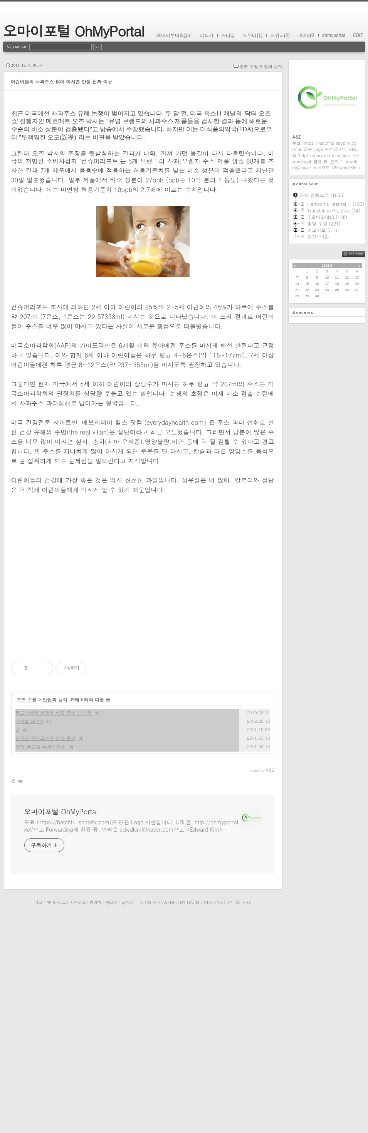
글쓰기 (127, 1118)
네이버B (305, 35)
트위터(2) (280, 35)
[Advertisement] (142, 156)
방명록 (95, 1118)
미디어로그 (56, 1118)
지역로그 (77, 1118)
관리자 (111, 1118)
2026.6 (327, 265)
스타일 (228, 35)
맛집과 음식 (55, 915)
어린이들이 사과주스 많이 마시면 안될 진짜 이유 (62, 81)
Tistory (242, 1118)
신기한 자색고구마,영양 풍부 (45, 953)
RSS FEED (359, 254)
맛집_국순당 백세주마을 (40, 962)
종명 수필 (27, 915)
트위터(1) (252, 35)
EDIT (358, 35)
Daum (193, 1118)
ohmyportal (333, 35)
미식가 (206, 35)
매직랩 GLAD (29, 936)
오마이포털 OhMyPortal (73, 30)
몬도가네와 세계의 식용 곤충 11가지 (53, 928)
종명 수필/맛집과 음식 (261, 66)
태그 (38, 1118)
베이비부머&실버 (174, 35)
